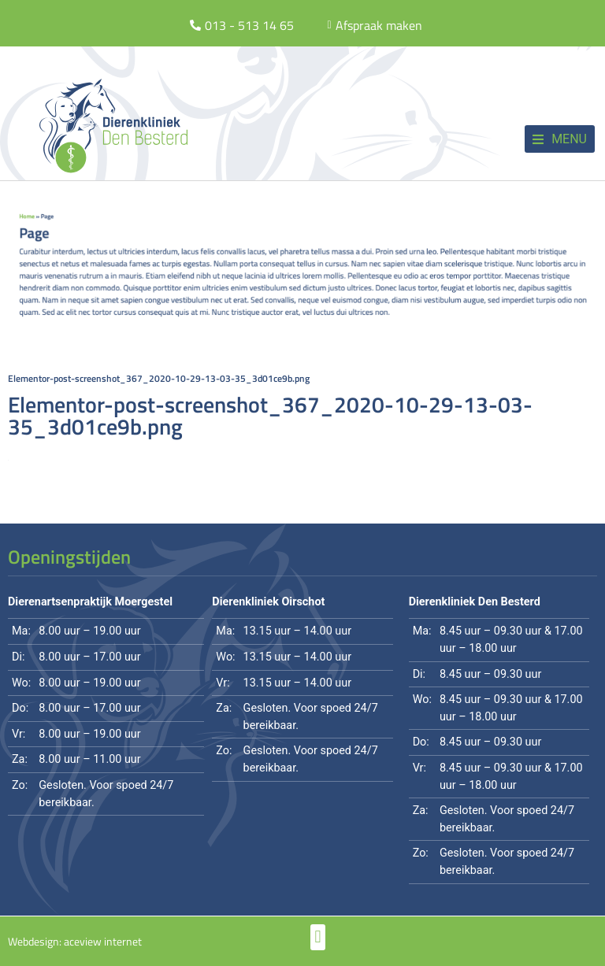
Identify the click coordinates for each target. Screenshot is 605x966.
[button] (560, 139)
